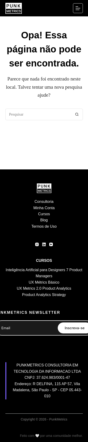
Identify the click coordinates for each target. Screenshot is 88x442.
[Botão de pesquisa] (77, 114)
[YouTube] (51, 244)
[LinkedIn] (44, 244)
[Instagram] (37, 244)
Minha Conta (44, 208)
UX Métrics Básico (44, 282)
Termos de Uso (44, 226)
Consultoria (44, 202)
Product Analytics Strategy (44, 295)
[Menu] (78, 8)
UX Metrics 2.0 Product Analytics (44, 288)
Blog (44, 220)
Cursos (44, 214)
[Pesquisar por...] (38, 114)
